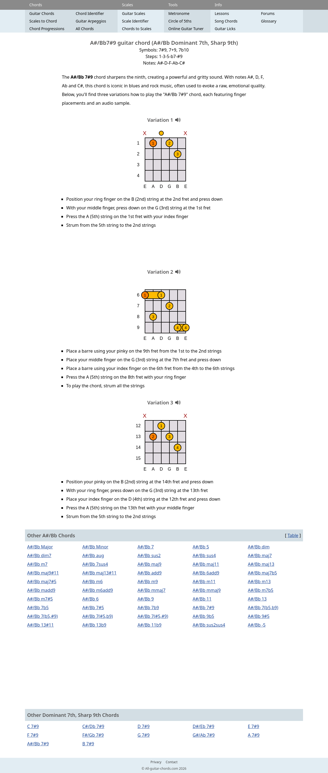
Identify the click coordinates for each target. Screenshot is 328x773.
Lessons (222, 13)
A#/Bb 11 (202, 599)
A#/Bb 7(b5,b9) (263, 608)
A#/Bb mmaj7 (151, 590)
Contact (171, 762)
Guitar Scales (133, 13)
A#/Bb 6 (90, 599)
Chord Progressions (46, 28)
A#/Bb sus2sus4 (209, 625)
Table (293, 535)
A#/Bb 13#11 (40, 625)
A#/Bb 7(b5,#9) (42, 616)
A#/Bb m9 (147, 581)
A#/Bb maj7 (260, 555)
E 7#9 (253, 726)
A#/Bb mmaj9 (207, 590)
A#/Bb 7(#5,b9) (97, 616)
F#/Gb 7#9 (93, 735)
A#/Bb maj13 (261, 564)
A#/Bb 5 (201, 547)
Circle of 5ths (179, 21)
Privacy (155, 762)
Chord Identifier (90, 13)
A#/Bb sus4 (204, 555)
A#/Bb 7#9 (204, 608)
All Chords (85, 28)
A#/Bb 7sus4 (95, 564)
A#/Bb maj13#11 (99, 573)
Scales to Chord (43, 21)
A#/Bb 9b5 (203, 616)
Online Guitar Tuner (186, 28)
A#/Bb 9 (145, 599)
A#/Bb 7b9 (148, 608)
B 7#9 (88, 744)
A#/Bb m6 (92, 581)
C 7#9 (33, 726)
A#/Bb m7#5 (40, 599)
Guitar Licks (225, 28)
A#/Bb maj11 (206, 564)
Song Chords (226, 21)
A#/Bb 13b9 (94, 625)
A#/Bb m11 (204, 581)
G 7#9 (143, 735)
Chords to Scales (136, 28)
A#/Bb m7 (37, 564)
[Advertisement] (164, 250)
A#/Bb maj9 (149, 564)
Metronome (179, 13)
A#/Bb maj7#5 (41, 581)
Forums (268, 13)
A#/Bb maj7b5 (262, 573)
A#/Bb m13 (259, 581)
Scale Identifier (135, 21)
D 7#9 (143, 726)
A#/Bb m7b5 (260, 590)
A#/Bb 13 (257, 599)
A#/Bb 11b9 (149, 625)
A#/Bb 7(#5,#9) (152, 616)
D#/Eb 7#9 (204, 726)
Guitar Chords (41, 13)
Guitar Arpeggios (91, 21)
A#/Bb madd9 (41, 590)
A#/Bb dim (259, 547)
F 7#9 (32, 735)
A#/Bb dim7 (39, 555)
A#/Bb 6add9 (206, 573)
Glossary (268, 21)
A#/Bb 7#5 (93, 608)
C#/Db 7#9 (93, 726)
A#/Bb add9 (149, 573)
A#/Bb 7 (145, 547)
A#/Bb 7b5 (38, 608)
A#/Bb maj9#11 (43, 573)
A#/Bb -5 (257, 625)
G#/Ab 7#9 (204, 735)
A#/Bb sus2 (148, 555)
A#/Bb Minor (95, 547)
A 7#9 (254, 735)
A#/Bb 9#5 (259, 616)
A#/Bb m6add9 (97, 590)
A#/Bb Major (40, 547)
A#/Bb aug (93, 555)
